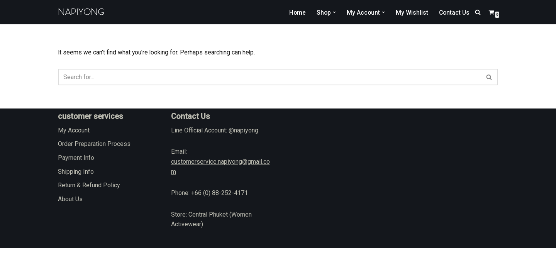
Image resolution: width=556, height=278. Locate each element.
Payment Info (76, 188)
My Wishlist (411, 12)
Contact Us (454, 12)
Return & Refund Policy (89, 215)
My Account (74, 160)
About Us (70, 229)
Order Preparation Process (94, 174)
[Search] (478, 12)
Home (295, 12)
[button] (332, 12)
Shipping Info (76, 201)
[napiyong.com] (81, 12)
